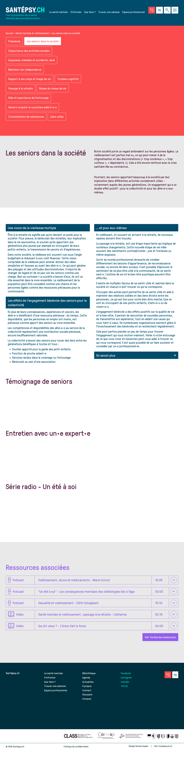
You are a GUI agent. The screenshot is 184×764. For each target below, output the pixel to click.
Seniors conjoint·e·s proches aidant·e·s (33, 110)
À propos (87, 690)
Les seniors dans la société (43, 42)
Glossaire (87, 698)
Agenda (86, 681)
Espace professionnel (133, 12)
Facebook (126, 677)
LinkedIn (125, 685)
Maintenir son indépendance (25, 71)
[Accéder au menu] (174, 10)
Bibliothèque (89, 677)
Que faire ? (90, 12)
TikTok (124, 690)
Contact (87, 694)
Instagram (126, 681)
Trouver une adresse (109, 12)
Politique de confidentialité (75, 750)
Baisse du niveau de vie (53, 91)
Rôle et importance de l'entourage (28, 101)
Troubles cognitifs (70, 81)
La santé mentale (58, 12)
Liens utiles (59, 120)
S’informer (76, 12)
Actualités (88, 685)
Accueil (9, 34)
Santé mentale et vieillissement (32, 34)
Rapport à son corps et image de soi (30, 81)
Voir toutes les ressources (160, 641)
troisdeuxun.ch (168, 749)
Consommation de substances (26, 120)
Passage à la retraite (20, 91)
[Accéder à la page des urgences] (151, 10)
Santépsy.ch (13, 677)
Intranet (86, 702)
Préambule (14, 42)
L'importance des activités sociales (29, 52)
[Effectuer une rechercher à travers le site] (167, 10)
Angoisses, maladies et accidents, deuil (32, 62)
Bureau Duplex (141, 749)
